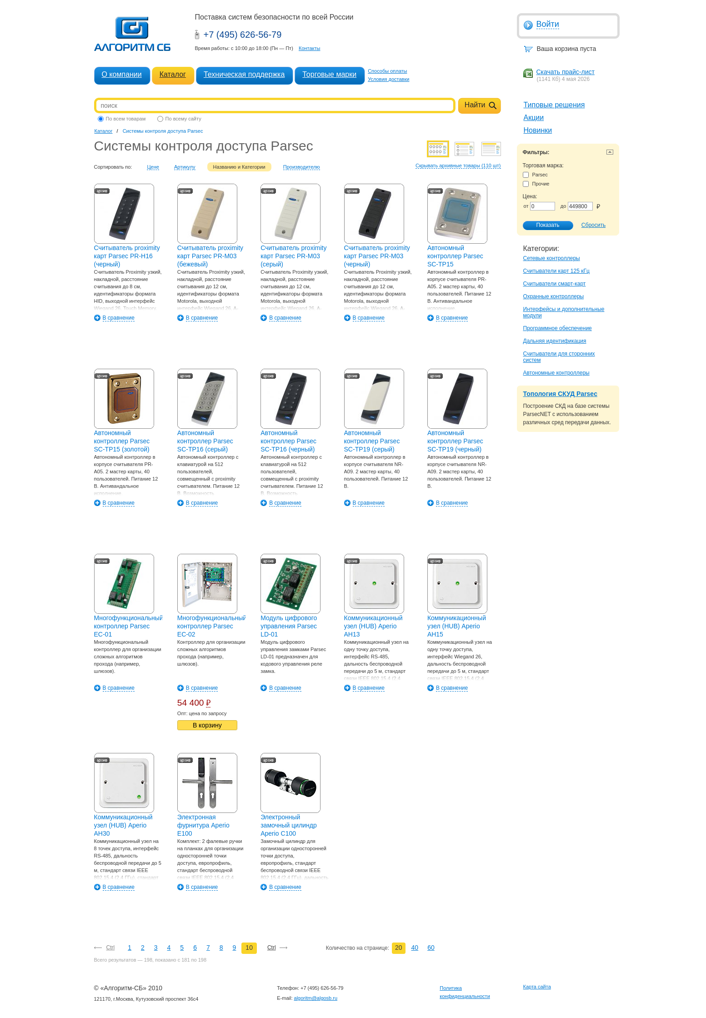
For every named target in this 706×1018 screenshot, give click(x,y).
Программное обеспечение (557, 328)
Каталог (173, 74)
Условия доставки (388, 79)
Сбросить (593, 225)
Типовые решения (554, 105)
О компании (122, 74)
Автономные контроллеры (556, 373)
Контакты (309, 48)
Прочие (536, 184)
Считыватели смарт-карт (554, 284)
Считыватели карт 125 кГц (556, 271)
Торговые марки (329, 74)
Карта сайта (537, 986)
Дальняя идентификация (554, 341)
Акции (534, 117)
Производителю (301, 167)
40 (415, 947)
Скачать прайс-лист (565, 71)
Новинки (538, 130)
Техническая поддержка (244, 74)
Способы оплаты (387, 71)
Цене (153, 167)
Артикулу (184, 167)
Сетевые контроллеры (551, 258)
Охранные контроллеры (553, 296)
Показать (543, 225)
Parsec (535, 175)
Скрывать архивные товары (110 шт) (458, 165)
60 (431, 947)
